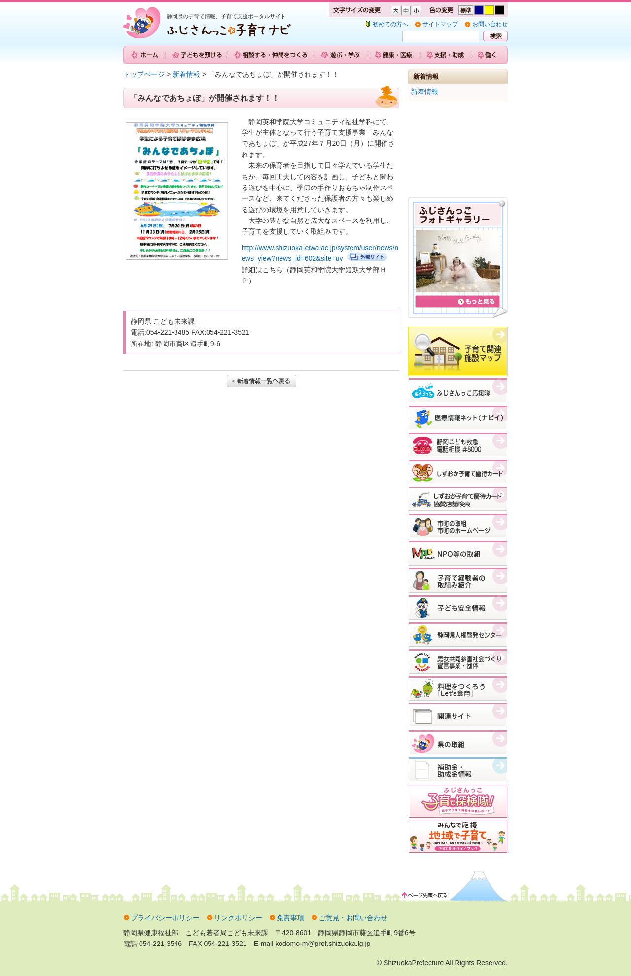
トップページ (144, 74)
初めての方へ (390, 24)
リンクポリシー (238, 918)
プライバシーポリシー (165, 918)
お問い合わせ (490, 24)
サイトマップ (440, 24)
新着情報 (186, 74)
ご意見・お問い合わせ (352, 918)
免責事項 (290, 918)
